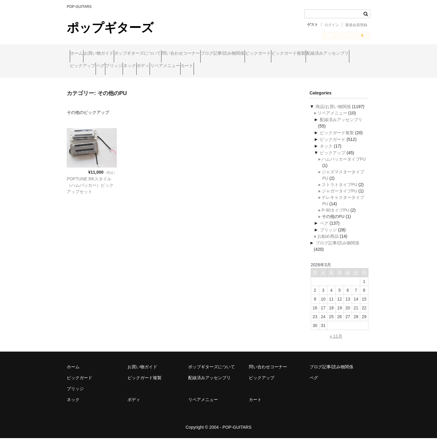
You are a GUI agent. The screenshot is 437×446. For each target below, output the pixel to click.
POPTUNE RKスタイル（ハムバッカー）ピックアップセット (90, 193)
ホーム (79, 53)
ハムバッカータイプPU (344, 167)
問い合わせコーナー (219, 53)
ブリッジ (241, 66)
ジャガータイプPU (339, 198)
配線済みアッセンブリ (140, 66)
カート (79, 79)
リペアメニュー (328, 66)
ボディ (294, 66)
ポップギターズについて (164, 53)
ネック (269, 66)
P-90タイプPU (335, 218)
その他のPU (333, 224)
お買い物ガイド (113, 53)
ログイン (331, 25)
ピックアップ (187, 66)
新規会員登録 (356, 25)
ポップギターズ (110, 27)
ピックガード (319, 53)
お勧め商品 (328, 244)
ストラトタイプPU (339, 192)
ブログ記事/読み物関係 (272, 53)
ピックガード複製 (90, 66)
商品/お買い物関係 (333, 114)
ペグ (216, 66)
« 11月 (336, 344)
